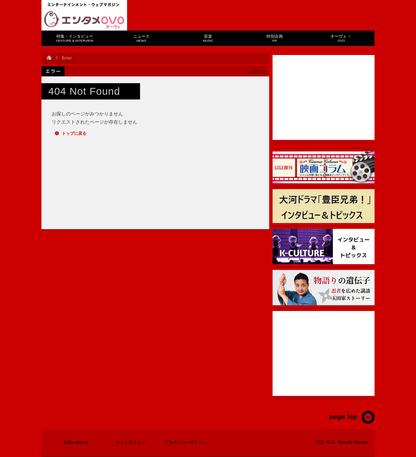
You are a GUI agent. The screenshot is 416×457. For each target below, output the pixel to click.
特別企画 (274, 38)
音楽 (208, 38)
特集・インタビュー (74, 38)
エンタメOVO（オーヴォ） (84, 20)
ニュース (141, 38)
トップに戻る (74, 133)
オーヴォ (341, 38)
